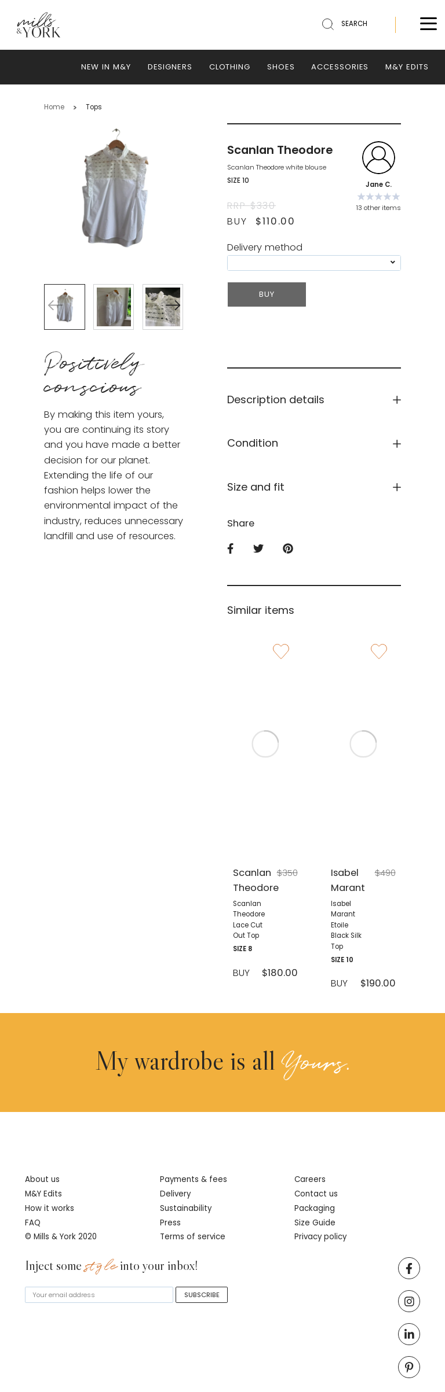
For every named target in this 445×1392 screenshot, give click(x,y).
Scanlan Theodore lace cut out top (249, 919)
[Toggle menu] (428, 25)
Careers (310, 1179)
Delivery (175, 1193)
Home (54, 107)
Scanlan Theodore (249, 880)
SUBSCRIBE (202, 1294)
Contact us (316, 1193)
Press (170, 1222)
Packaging (314, 1208)
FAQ (33, 1222)
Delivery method (264, 247)
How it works (49, 1208)
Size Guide (314, 1222)
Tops (94, 107)
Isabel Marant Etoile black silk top (346, 925)
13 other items (378, 207)
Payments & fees (193, 1179)
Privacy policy (320, 1236)
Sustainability (185, 1208)
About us (42, 1179)
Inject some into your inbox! (111, 1266)
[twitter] (268, 549)
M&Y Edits (43, 1193)
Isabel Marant (347, 880)
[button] (173, 307)
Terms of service (192, 1236)
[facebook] (240, 549)
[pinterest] (297, 549)
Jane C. (379, 184)
